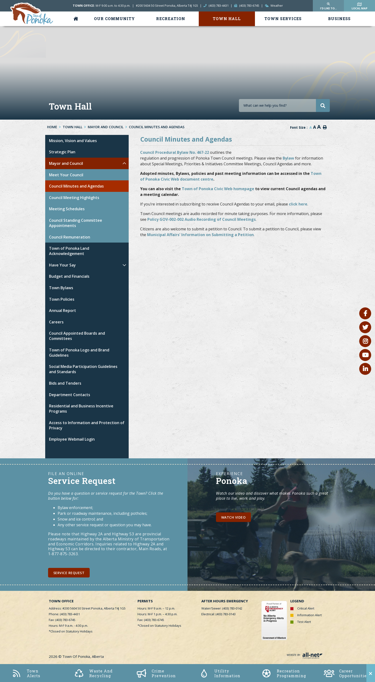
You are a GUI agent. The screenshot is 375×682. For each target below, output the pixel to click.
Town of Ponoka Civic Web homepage (218, 188)
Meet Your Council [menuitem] (66, 174)
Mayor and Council (105, 127)
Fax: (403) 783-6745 (62, 620)
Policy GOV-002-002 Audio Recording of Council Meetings (201, 219)
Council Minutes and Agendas (156, 127)
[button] (124, 163)
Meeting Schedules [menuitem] (67, 208)
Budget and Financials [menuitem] (69, 276)
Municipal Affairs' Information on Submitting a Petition (200, 234)
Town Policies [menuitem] (61, 299)
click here (298, 204)
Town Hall (72, 127)
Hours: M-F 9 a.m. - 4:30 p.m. (68, 625)
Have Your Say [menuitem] (62, 265)
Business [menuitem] (339, 18)
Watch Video (233, 517)
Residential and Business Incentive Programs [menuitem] (81, 408)
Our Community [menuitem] (114, 18)
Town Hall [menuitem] (227, 18)
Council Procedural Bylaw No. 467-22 (174, 152)
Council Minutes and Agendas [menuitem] (76, 186)
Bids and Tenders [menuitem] (65, 383)
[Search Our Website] (284, 105)
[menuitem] (76, 18)
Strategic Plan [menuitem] (62, 152)
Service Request (69, 573)
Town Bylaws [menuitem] (61, 287)
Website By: (305, 655)
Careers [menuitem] (56, 322)
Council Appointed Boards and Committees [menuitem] (77, 336)
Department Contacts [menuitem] (69, 394)
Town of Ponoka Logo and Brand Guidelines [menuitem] (79, 352)
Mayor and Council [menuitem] (66, 163)
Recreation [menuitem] (170, 18)
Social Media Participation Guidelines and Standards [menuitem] (83, 369)
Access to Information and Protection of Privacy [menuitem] (86, 425)
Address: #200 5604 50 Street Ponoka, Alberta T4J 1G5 (87, 608)
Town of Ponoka (32, 14)
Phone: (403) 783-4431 (64, 614)
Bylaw (288, 158)
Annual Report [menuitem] (62, 310)
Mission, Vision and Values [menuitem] (73, 140)
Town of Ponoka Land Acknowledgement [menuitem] (69, 251)
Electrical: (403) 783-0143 (218, 614)
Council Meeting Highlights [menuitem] (74, 197)
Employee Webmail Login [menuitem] (72, 439)
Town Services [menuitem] (283, 18)
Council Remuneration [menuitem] (69, 237)
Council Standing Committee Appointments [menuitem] (75, 223)
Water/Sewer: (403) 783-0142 (221, 608)
